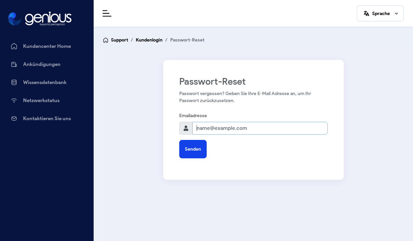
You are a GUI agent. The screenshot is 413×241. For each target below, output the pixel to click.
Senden (193, 149)
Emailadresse (193, 115)
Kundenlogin (149, 40)
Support (119, 40)
